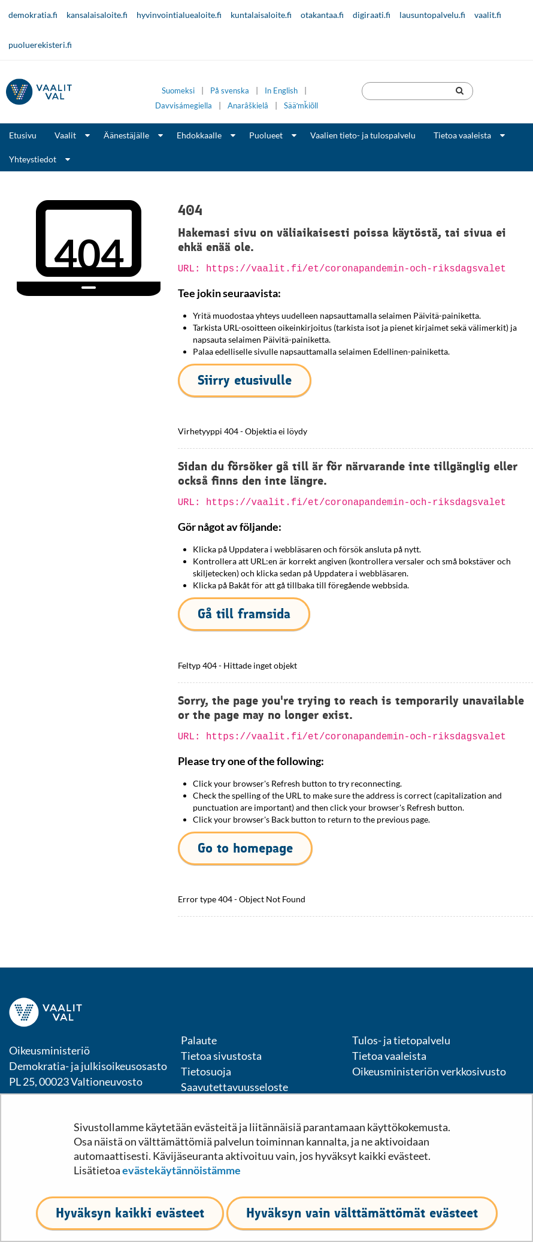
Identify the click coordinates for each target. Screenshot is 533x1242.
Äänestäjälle (126, 135)
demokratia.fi (32, 15)
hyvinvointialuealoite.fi (179, 15)
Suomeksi (178, 90)
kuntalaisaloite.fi (261, 15)
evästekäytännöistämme (181, 1170)
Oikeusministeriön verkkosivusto (429, 1071)
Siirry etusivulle (245, 380)
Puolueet (266, 135)
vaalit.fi (487, 15)
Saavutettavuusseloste (234, 1086)
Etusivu (23, 135)
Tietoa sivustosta (221, 1055)
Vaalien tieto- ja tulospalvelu (363, 135)
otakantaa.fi (322, 15)
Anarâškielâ (248, 105)
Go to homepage (245, 848)
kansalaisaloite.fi (97, 15)
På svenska (229, 90)
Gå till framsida (244, 614)
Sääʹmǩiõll (301, 105)
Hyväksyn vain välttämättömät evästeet (362, 1213)
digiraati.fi (371, 15)
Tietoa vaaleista (462, 135)
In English (281, 90)
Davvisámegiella (183, 105)
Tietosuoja (206, 1071)
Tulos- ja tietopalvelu (401, 1040)
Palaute (199, 1040)
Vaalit (65, 135)
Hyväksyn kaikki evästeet (130, 1213)
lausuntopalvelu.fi (432, 15)
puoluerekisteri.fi (40, 45)
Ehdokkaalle (199, 135)
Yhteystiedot (32, 159)
